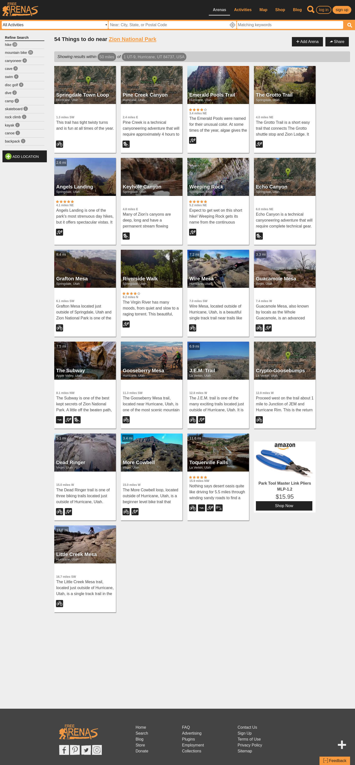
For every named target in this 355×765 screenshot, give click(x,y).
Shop (280, 10)
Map (263, 10)
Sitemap (245, 751)
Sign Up (245, 733)
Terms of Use (249, 739)
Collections (191, 751)
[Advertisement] (24, 239)
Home (141, 727)
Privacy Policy (250, 745)
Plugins (188, 739)
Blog (297, 10)
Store (140, 745)
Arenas (219, 10)
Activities (242, 10)
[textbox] (290, 25)
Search (142, 733)
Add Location (26, 157)
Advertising (191, 733)
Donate (142, 751)
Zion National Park (132, 39)
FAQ (186, 727)
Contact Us (247, 727)
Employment (193, 745)
